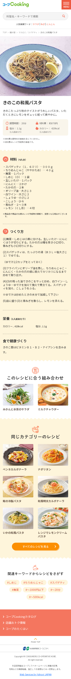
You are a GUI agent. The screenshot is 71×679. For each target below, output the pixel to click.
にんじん (51, 24)
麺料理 (12, 32)
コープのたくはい (17, 629)
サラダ (36, 24)
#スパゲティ (57, 582)
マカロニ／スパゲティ (28, 32)
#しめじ (12, 582)
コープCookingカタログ (21, 617)
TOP (5, 32)
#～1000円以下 (35, 590)
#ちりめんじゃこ (33, 582)
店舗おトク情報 (16, 623)
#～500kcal (36, 597)
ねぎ (43, 24)
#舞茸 (15, 590)
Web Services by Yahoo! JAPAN (35, 674)
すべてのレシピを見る (36, 546)
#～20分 (55, 590)
